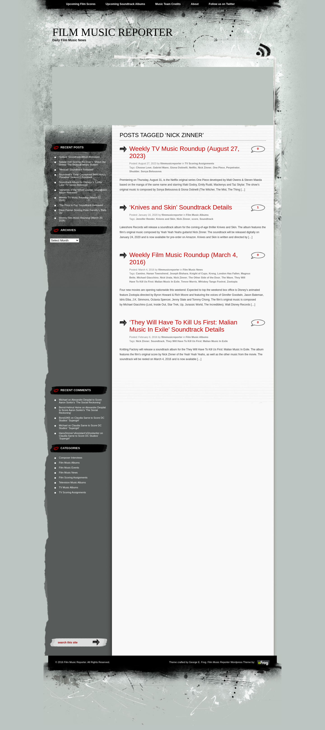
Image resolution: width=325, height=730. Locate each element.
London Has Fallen (228, 273)
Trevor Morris (189, 281)
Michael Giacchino (148, 277)
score (195, 219)
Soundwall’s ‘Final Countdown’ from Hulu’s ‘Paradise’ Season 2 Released (82, 176)
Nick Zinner (204, 167)
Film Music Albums (69, 462)
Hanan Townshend (157, 273)
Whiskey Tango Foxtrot (211, 281)
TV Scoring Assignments (72, 492)
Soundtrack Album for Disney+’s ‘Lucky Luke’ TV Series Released (80, 183)
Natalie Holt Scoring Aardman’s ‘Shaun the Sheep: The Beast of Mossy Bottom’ (82, 163)
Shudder (134, 171)
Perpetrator (232, 167)
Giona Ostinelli (179, 167)
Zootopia (232, 281)
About (195, 4)
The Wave (227, 277)
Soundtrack (206, 219)
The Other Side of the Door (204, 277)
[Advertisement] (162, 91)
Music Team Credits (168, 4)
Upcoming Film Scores (80, 4)
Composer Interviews (70, 457)
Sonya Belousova (151, 171)
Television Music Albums (72, 482)
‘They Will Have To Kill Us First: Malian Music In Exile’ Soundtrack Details (183, 326)
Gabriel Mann (161, 167)
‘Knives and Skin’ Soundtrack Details (180, 207)
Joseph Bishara (179, 273)
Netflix (193, 167)
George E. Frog (197, 662)
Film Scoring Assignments (73, 477)
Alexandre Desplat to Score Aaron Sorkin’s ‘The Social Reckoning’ (80, 401)
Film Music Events (69, 467)
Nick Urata (166, 277)
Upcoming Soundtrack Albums (125, 4)
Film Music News (68, 472)
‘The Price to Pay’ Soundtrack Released (81, 205)
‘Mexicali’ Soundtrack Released (76, 169)
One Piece (219, 167)
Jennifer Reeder (145, 219)
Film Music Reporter (112, 32)
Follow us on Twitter (222, 4)
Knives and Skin (165, 219)
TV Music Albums (68, 487)
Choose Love (143, 167)
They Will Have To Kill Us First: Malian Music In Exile (197, 341)
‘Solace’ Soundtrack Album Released (79, 157)
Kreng (212, 273)
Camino (140, 273)
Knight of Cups (198, 273)
